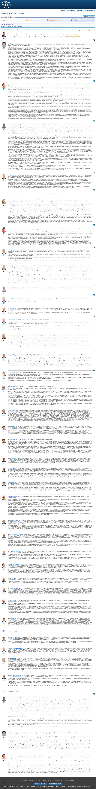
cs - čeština (64, 10)
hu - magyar (81, 10)
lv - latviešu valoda (78, 10)
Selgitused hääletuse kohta (54, 21)
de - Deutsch (67, 10)
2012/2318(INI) (68, 34)
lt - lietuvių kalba (80, 10)
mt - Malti (82, 10)
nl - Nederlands (84, 10)
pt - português (87, 10)
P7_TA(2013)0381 (76, 20)
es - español (63, 10)
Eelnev (11, 13)
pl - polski (85, 10)
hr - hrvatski (75, 10)
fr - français (73, 10)
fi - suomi (92, 10)
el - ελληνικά (70, 10)
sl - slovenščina (91, 10)
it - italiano (77, 10)
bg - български (61, 10)
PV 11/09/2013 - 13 (28, 20)
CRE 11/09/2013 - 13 (29, 21)
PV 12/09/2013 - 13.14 (53, 20)
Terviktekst (22, 13)
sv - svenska (94, 10)
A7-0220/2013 (75, 34)
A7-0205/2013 (4, 20)
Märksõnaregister (5, 13)
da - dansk (65, 10)
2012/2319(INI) (8, 16)
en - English (71, 10)
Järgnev (15, 13)
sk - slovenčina (90, 10)
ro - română (88, 10)
